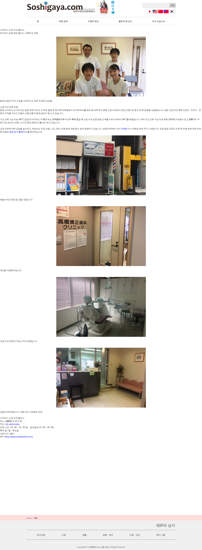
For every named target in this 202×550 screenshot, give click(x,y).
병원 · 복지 (108, 534)
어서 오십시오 (158, 21)
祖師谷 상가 (61, 6)
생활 (84, 534)
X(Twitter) (113, 9)
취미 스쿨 (160, 534)
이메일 (124, 128)
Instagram (113, 5)
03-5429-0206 (12, 424)
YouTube (113, 12)
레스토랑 (41, 534)
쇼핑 (64, 534)
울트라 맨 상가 (103, 7)
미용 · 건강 (135, 534)
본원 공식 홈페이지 (18, 131)
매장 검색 (63, 21)
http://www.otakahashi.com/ (18, 436)
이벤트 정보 (93, 21)
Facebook (113, 2)
